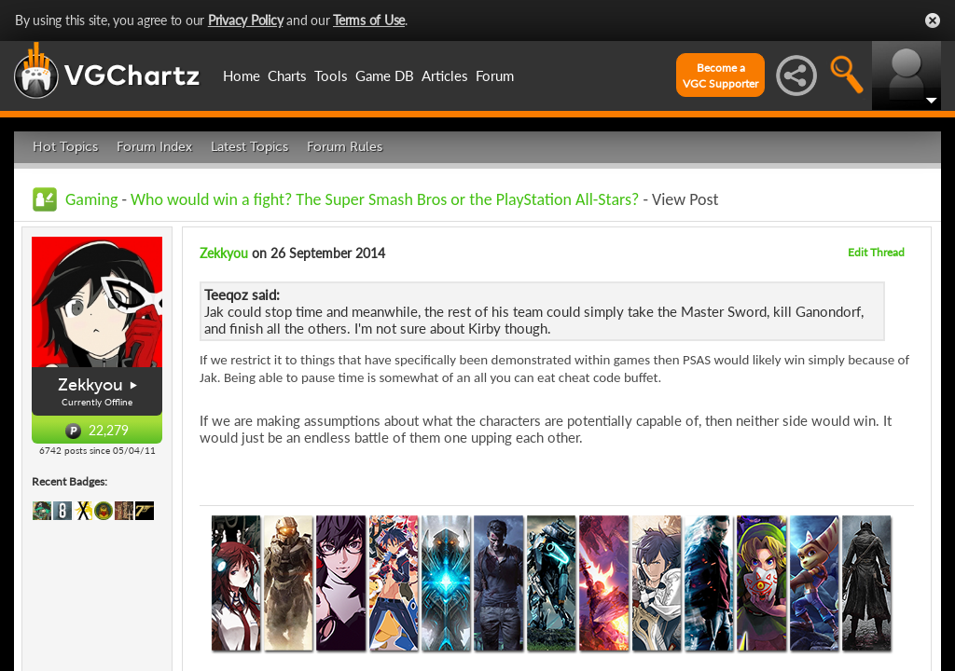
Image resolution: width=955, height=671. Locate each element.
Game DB (384, 75)
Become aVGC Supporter (720, 75)
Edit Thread (876, 252)
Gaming (91, 199)
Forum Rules (344, 147)
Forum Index (154, 147)
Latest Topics (249, 147)
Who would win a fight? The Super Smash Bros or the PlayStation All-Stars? (387, 199)
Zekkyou (90, 385)
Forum (495, 75)
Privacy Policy (246, 20)
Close (932, 20)
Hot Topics (65, 147)
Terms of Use (369, 20)
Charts (287, 75)
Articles (445, 75)
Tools (331, 75)
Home (241, 75)
